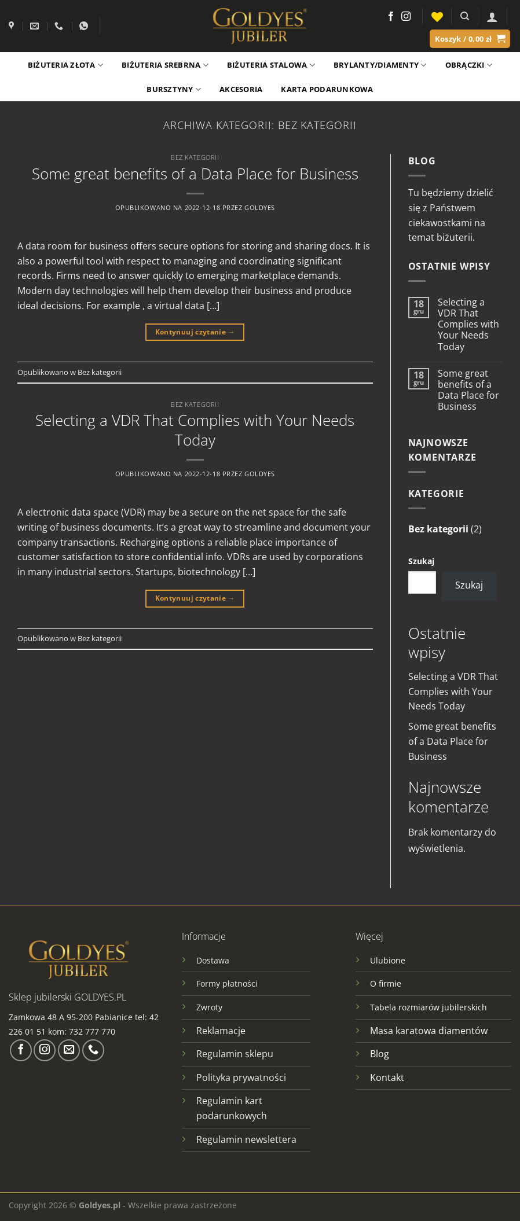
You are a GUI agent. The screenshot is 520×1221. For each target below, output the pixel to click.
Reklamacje (221, 1030)
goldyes (259, 207)
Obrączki (469, 65)
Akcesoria (240, 89)
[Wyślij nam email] (69, 1050)
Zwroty (209, 1007)
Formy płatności (227, 983)
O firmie (385, 983)
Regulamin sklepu (234, 1053)
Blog (379, 1053)
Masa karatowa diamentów (429, 1030)
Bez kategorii (195, 157)
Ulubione (387, 960)
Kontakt (387, 1077)
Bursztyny (174, 89)
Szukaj (421, 561)
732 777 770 (93, 1031)
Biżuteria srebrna (165, 65)
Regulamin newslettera (246, 1139)
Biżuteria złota (65, 65)
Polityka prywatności (241, 1077)
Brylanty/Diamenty (380, 65)
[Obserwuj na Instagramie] (406, 17)
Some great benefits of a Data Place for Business (195, 174)
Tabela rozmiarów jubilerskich (428, 1007)
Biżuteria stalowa (271, 65)
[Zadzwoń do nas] (93, 1050)
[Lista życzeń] (437, 17)
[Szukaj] (464, 16)
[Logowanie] (492, 17)
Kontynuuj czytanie (195, 331)
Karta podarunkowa (327, 89)
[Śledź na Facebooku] (391, 17)
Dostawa (212, 960)
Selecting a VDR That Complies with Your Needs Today (194, 430)
